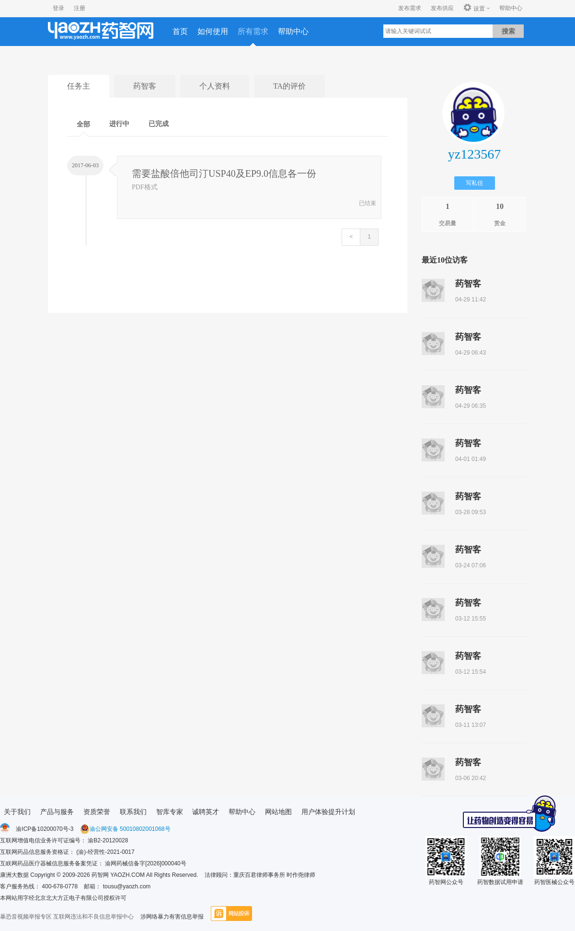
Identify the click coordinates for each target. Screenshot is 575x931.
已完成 (159, 123)
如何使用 (212, 31)
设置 (474, 8)
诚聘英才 (205, 812)
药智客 (144, 86)
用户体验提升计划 (328, 812)
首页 (180, 31)
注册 (79, 8)
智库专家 (169, 812)
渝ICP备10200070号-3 (44, 829)
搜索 (508, 31)
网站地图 (278, 812)
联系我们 (133, 812)
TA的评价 (289, 86)
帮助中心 (510, 8)
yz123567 (474, 154)
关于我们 (17, 812)
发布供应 (442, 8)
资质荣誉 (96, 812)
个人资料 (214, 86)
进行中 (119, 123)
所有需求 (253, 31)
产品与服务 (57, 812)
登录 (58, 8)
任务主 (78, 86)
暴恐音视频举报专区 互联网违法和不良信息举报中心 (67, 916)
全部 (83, 124)
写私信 (474, 183)
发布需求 (409, 8)
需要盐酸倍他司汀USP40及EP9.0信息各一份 (224, 173)
